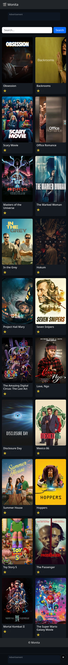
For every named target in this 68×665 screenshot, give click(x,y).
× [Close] (63, 657)
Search (60, 30)
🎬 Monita (10, 4)
